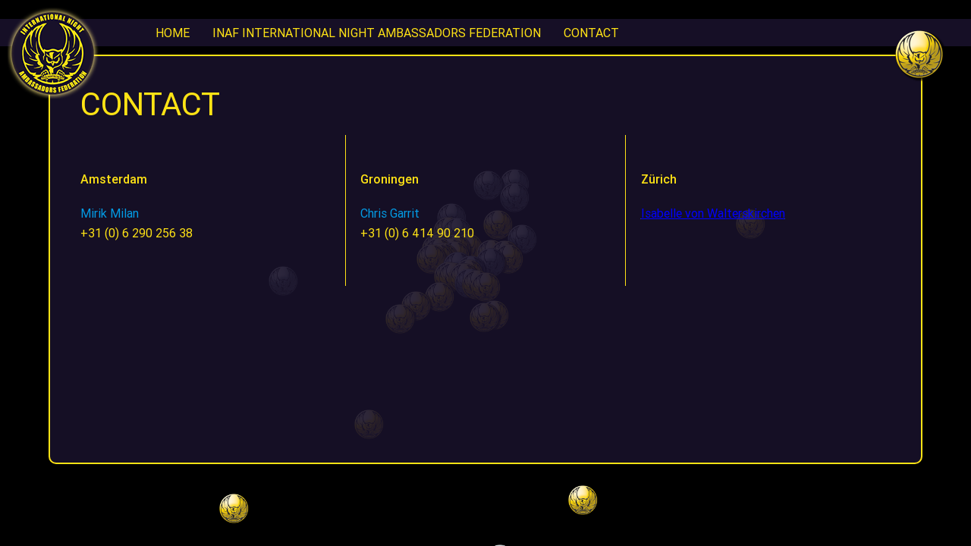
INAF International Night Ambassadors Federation (376, 32)
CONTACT (591, 32)
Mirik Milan (109, 213)
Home (173, 32)
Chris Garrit (390, 213)
